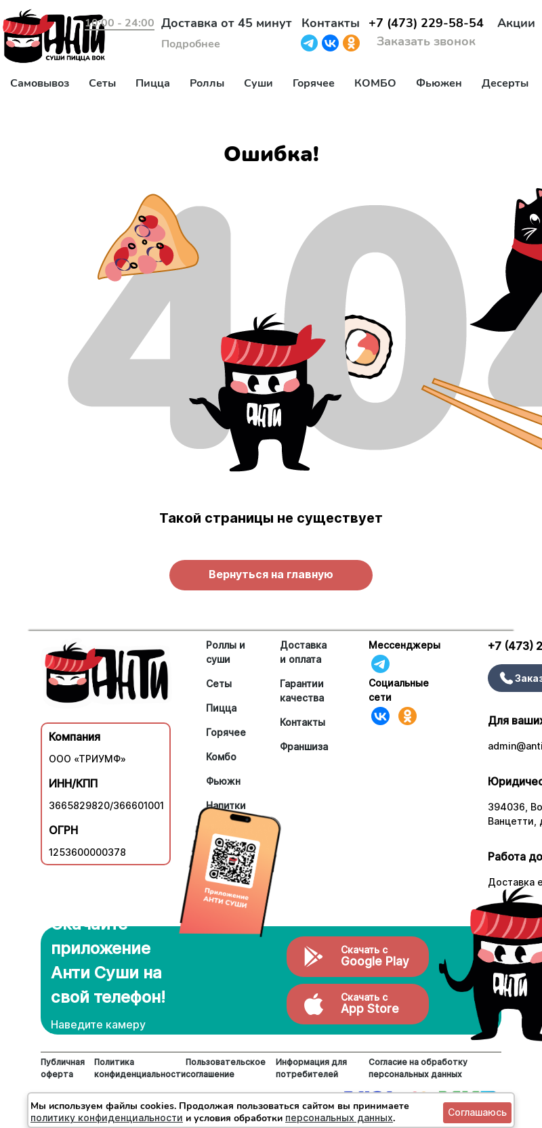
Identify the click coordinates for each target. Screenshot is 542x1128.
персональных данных (339, 1117)
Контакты (330, 23)
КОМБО (375, 83)
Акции (516, 23)
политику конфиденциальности (106, 1117)
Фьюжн (223, 781)
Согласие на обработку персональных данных (418, 1068)
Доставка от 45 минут (226, 23)
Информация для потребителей (311, 1068)
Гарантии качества (302, 690)
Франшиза (304, 746)
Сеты (102, 83)
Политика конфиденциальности (140, 1068)
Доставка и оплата (303, 652)
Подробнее (190, 44)
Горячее (314, 83)
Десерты (505, 83)
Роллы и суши (225, 652)
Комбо (221, 756)
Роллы (207, 83)
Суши (258, 83)
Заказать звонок (426, 41)
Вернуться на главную (271, 574)
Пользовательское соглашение (226, 1068)
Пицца (153, 83)
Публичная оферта (63, 1068)
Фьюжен (439, 83)
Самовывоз (39, 83)
